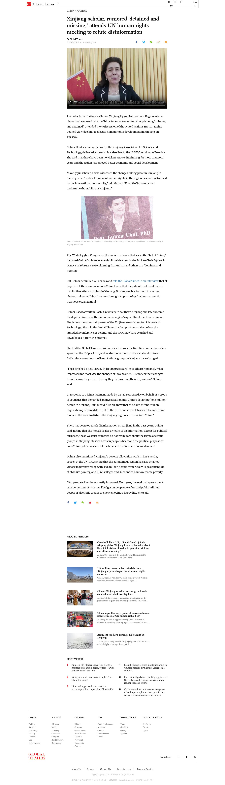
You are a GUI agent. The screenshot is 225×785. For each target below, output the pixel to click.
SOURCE (56, 717)
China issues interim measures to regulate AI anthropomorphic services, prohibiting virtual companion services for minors (144, 692)
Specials (123, 734)
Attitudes (101, 727)
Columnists (79, 743)
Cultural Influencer (105, 724)
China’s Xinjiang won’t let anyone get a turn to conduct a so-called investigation (122, 593)
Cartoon (77, 746)
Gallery (123, 730)
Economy (55, 730)
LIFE (99, 717)
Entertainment (103, 734)
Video (122, 724)
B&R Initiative (58, 740)
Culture (100, 730)
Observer (78, 727)
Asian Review (80, 734)
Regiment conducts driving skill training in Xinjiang (120, 636)
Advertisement (124, 769)
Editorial (78, 724)
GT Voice (55, 724)
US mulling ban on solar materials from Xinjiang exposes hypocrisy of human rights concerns (121, 571)
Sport (145, 730)
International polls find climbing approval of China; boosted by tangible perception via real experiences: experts (145, 680)
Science (32, 737)
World (145, 727)
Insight (54, 727)
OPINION (79, 717)
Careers (90, 769)
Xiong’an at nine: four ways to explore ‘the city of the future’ (92, 678)
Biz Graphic (56, 743)
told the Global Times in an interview (135, 281)
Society (32, 727)
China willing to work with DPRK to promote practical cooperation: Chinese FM (92, 688)
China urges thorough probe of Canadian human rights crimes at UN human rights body (123, 614)
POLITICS (81, 10)
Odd (30, 740)
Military (32, 734)
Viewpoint (78, 740)
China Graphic (34, 743)
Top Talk (78, 737)
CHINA (70, 10)
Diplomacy (33, 730)
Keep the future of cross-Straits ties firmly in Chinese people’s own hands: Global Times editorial (145, 668)
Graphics (124, 727)
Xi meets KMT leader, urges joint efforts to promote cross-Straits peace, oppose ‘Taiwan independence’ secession (93, 668)
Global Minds (80, 730)
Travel (100, 737)
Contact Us (105, 769)
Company (55, 737)
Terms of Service (145, 769)
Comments (56, 734)
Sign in (195, 4)
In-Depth (147, 724)
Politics (32, 724)
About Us (76, 769)
